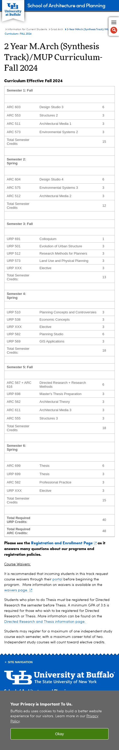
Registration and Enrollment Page (64, 543)
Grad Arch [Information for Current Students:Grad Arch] (57, 29)
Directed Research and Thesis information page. (45, 622)
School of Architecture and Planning (66, 5)
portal (57, 579)
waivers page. (18, 590)
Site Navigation (20, 662)
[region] (59, 720)
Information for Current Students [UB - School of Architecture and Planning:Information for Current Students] (27, 29)
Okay (59, 734)
